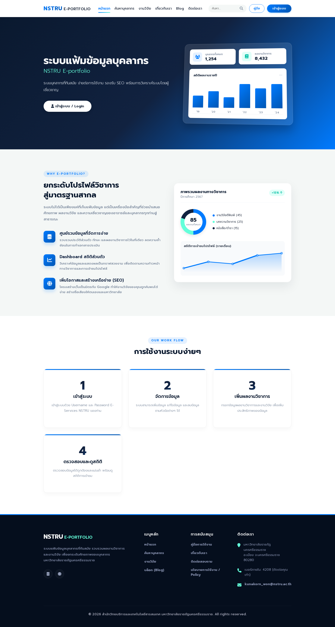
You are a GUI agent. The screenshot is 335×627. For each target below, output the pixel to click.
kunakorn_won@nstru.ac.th (268, 584)
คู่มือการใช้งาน (201, 544)
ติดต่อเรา (195, 8)
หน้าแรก (104, 8)
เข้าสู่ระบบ (279, 8)
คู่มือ (257, 8)
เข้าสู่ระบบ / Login (67, 106)
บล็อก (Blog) (154, 570)
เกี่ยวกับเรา (163, 8)
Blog (180, 8)
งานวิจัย (145, 8)
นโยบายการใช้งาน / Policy (205, 572)
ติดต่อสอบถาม (201, 561)
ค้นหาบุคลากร (124, 8)
